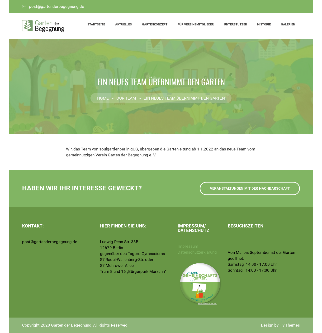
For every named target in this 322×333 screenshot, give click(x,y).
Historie (264, 24)
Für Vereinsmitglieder (196, 24)
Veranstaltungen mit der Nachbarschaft (250, 188)
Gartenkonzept (154, 24)
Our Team (126, 98)
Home (103, 98)
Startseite (96, 24)
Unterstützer (235, 24)
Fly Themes (289, 325)
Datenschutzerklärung (197, 252)
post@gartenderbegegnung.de (56, 6)
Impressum (188, 246)
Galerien (288, 24)
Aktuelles (123, 24)
